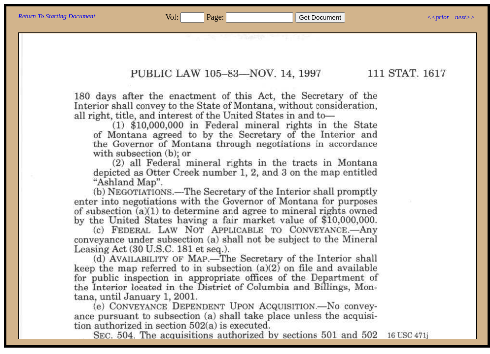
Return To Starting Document (56, 16)
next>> (465, 17)
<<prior (438, 17)
